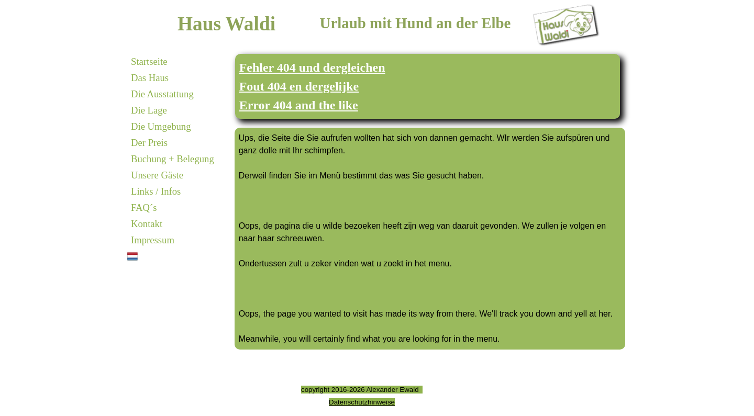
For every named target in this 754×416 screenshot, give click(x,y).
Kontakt (146, 223)
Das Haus (150, 77)
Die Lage (149, 110)
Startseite (149, 61)
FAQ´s (144, 207)
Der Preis (149, 142)
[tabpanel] (427, 86)
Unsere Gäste (157, 175)
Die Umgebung (161, 126)
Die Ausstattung (162, 93)
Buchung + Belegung (172, 158)
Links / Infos (156, 191)
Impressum (152, 239)
